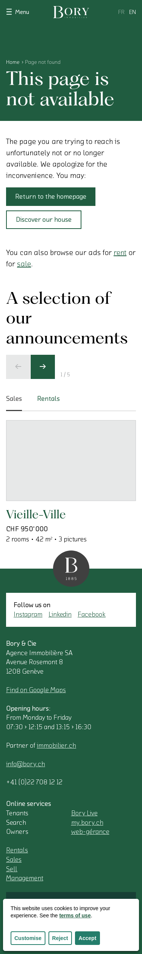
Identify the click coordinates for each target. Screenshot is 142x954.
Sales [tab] (14, 403)
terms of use (75, 915)
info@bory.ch (25, 764)
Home (13, 62)
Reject (60, 938)
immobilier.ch (56, 745)
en (132, 12)
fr (121, 12)
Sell (11, 869)
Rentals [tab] (48, 398)
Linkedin (60, 614)
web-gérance (90, 831)
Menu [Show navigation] (17, 11)
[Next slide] (43, 367)
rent (120, 253)
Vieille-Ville (36, 514)
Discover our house (44, 219)
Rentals (17, 850)
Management (24, 878)
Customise (28, 938)
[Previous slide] (18, 367)
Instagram (28, 614)
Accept (88, 938)
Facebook (92, 614)
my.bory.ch (87, 822)
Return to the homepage (50, 196)
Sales (14, 859)
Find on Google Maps (36, 690)
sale (24, 264)
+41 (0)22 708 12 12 (34, 782)
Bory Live (84, 813)
